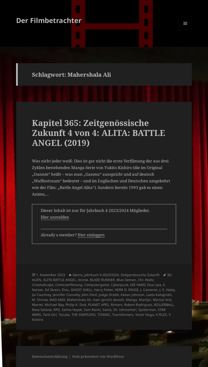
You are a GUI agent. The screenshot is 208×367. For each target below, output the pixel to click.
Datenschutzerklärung (50, 356)
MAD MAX (57, 299)
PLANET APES (98, 304)
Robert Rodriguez (138, 304)
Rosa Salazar (42, 309)
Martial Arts (162, 299)
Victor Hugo (144, 314)
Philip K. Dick (76, 304)
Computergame (96, 284)
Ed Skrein (52, 289)
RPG (56, 309)
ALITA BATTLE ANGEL (59, 279)
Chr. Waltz (146, 279)
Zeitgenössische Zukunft (140, 275)
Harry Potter (103, 289)
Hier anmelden (55, 217)
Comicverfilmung (68, 284)
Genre (77, 275)
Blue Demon (126, 279)
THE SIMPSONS (83, 314)
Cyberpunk (119, 284)
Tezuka (64, 314)
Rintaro (116, 304)
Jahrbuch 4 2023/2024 (101, 275)
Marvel (37, 304)
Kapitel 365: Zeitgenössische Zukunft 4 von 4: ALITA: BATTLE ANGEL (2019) (98, 132)
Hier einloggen (91, 234)
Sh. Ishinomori (125, 309)
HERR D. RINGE (126, 289)
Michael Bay (54, 304)
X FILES (161, 314)
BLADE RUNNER (102, 279)
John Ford (89, 294)
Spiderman (147, 309)
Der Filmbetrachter (48, 20)
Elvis (65, 289)
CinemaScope (42, 284)
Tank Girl (50, 314)
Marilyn (145, 299)
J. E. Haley (167, 289)
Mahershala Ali (79, 299)
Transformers (122, 314)
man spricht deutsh (108, 299)
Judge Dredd (109, 294)
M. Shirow (40, 299)
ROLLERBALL (164, 304)
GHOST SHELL (81, 289)
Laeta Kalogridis (159, 294)
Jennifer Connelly (66, 294)
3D (169, 275)
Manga (131, 299)
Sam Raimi (92, 309)
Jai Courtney (41, 294)
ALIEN (36, 279)
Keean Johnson (132, 294)
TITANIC (103, 314)
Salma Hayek (72, 309)
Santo (106, 309)
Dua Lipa (154, 284)
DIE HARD (137, 284)
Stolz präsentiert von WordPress (98, 356)
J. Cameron (149, 289)
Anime (83, 279)
